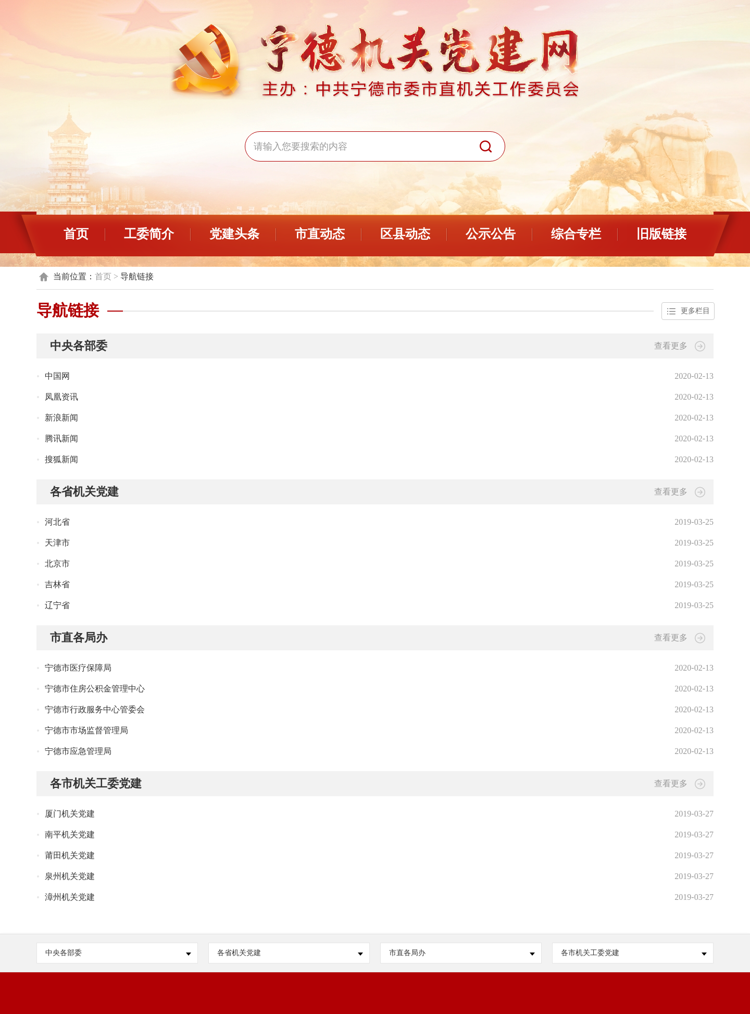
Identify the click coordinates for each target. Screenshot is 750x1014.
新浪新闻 (61, 417)
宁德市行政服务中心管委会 (95, 709)
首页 (76, 234)
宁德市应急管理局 (78, 751)
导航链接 (137, 276)
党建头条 (234, 234)
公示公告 (491, 234)
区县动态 (405, 234)
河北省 (57, 521)
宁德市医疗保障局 (78, 667)
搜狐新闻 (61, 459)
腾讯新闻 (61, 438)
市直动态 (320, 234)
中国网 (57, 376)
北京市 (57, 563)
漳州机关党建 (70, 897)
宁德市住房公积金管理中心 (95, 688)
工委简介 (149, 234)
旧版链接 (661, 234)
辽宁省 (57, 605)
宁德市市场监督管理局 (86, 730)
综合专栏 (576, 234)
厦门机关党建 (70, 813)
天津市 (57, 542)
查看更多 (679, 346)
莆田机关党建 (70, 855)
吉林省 (57, 584)
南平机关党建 (70, 834)
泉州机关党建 (70, 876)
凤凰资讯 (61, 396)
